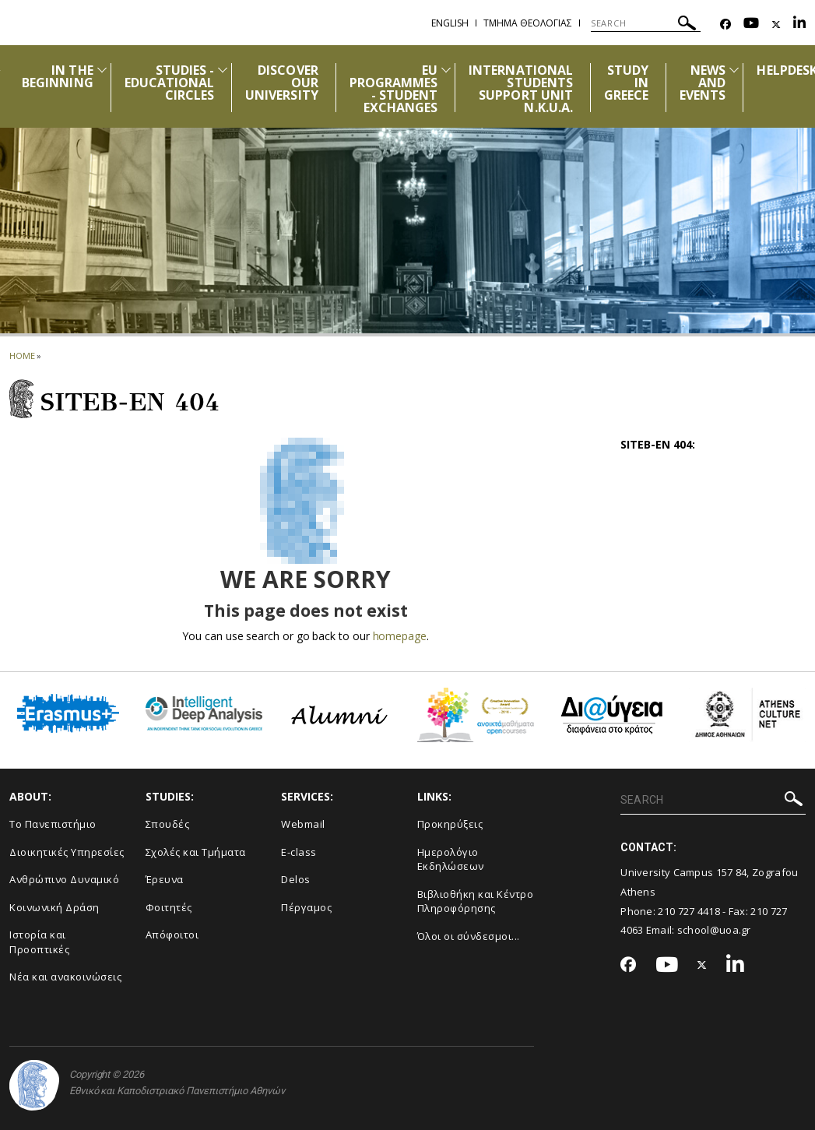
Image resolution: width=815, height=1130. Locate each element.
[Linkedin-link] (799, 24)
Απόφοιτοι (172, 935)
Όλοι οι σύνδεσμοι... (468, 936)
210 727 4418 (689, 911)
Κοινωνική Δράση (54, 907)
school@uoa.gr (714, 930)
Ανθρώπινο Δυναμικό (64, 879)
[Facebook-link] (725, 24)
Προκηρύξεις (450, 824)
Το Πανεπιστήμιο (53, 824)
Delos (296, 879)
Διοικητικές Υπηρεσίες (67, 852)
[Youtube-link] (751, 24)
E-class (299, 852)
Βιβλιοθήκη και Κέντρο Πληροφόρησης (475, 901)
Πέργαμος (306, 907)
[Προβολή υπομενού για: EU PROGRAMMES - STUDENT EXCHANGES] (446, 69)
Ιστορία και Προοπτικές (39, 942)
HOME (22, 355)
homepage (400, 635)
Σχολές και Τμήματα (196, 852)
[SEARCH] (646, 23)
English (450, 23)
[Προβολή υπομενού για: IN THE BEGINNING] (102, 69)
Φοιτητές (169, 907)
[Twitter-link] (776, 24)
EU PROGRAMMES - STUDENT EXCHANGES (394, 89)
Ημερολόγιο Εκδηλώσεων (450, 859)
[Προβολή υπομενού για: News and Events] (734, 69)
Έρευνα (165, 879)
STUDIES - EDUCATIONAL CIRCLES (170, 83)
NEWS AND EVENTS (702, 83)
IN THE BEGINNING (57, 76)
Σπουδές (168, 824)
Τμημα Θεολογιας (527, 23)
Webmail (303, 824)
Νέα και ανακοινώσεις (65, 977)
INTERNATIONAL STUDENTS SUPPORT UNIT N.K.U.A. (521, 89)
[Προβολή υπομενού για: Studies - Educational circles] (222, 69)
